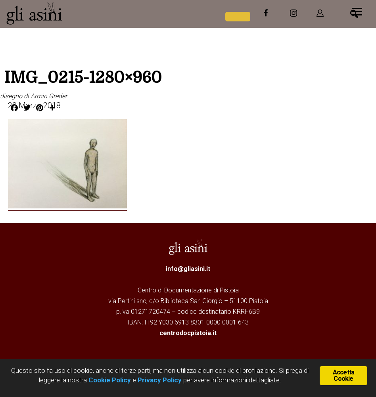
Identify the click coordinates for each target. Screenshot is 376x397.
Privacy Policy (160, 380)
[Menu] (357, 11)
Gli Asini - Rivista (65, 13)
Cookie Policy (109, 380)
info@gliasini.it (188, 269)
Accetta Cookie (343, 375)
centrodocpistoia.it (188, 333)
